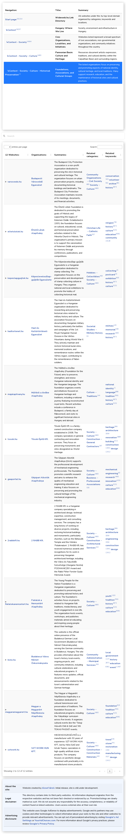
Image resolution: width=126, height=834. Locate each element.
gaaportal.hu (14, 479)
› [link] (114, 771)
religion (111, 222)
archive (114, 183)
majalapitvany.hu (16, 394)
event (115, 667)
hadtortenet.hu (15, 331)
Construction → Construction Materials (94, 753)
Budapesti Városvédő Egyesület (37, 182)
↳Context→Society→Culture (23, 55)
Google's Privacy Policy (41, 823)
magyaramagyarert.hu (16, 712)
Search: (93, 146)
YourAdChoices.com (45, 820)
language (112, 392)
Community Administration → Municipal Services (94, 660)
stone (110, 743)
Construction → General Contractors (94, 443)
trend (110, 739)
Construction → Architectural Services (94, 544)
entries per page (19, 146)
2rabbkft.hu (14, 540)
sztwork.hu (13, 749)
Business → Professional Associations (93, 482)
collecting (112, 270)
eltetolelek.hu (15, 231)
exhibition (112, 278)
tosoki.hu (12, 439)
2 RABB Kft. (37, 540)
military (111, 325)
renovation (113, 437)
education (113, 234)
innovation (113, 481)
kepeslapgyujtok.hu (18, 278)
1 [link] (109, 771)
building (112, 441)
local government (112, 655)
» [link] (119, 771)
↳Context (13, 30)
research (112, 333)
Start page (13, 19)
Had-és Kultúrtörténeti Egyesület (39, 331)
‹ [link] (104, 771)
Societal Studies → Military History (95, 331)
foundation (113, 705)
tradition (112, 396)
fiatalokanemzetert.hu (17, 604)
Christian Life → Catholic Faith (93, 232)
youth (110, 596)
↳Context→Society (18, 42)
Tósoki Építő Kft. (39, 439)
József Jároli (48, 787)
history (111, 187)
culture (111, 230)
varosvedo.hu (15, 181)
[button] (28, 154)
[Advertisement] (63, 104)
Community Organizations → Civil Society (94, 179)
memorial (112, 329)
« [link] (99, 771)
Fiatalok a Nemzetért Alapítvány (37, 603)
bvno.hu (12, 659)
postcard (111, 274)
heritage (111, 427)
